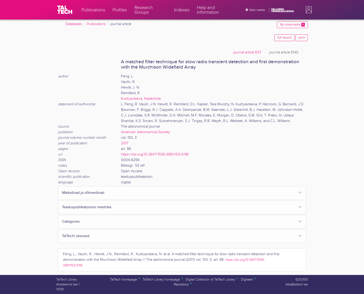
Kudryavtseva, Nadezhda (141, 98)
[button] (308, 10)
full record (284, 38)
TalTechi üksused (75, 236)
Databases (73, 24)
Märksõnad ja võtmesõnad (83, 193)
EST (247, 52)
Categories (71, 221)
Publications (96, 24)
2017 (124, 143)
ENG (283, 52)
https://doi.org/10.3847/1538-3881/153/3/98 (154, 154)
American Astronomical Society (145, 132)
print (302, 38)
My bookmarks (292, 24)
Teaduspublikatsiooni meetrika (86, 207)
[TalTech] (64, 9)
